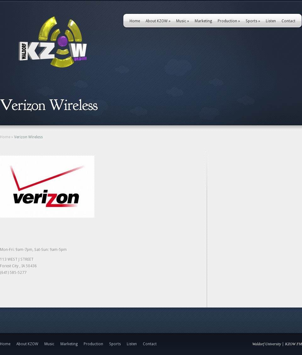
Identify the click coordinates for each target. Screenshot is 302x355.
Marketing (203, 21)
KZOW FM (293, 344)
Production (229, 21)
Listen (271, 21)
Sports (253, 21)
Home (135, 21)
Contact (288, 21)
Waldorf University (266, 344)
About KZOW (158, 21)
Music (182, 21)
